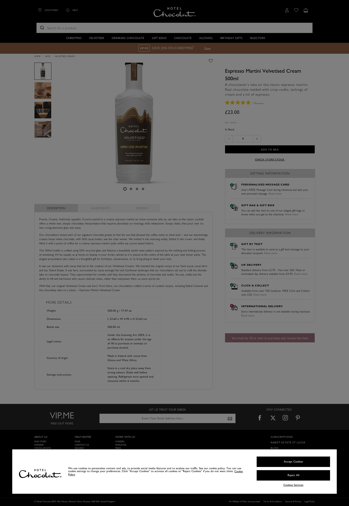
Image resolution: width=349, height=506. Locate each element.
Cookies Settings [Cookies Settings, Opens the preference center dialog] (293, 485)
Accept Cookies (293, 461)
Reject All (293, 475)
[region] (174, 471)
